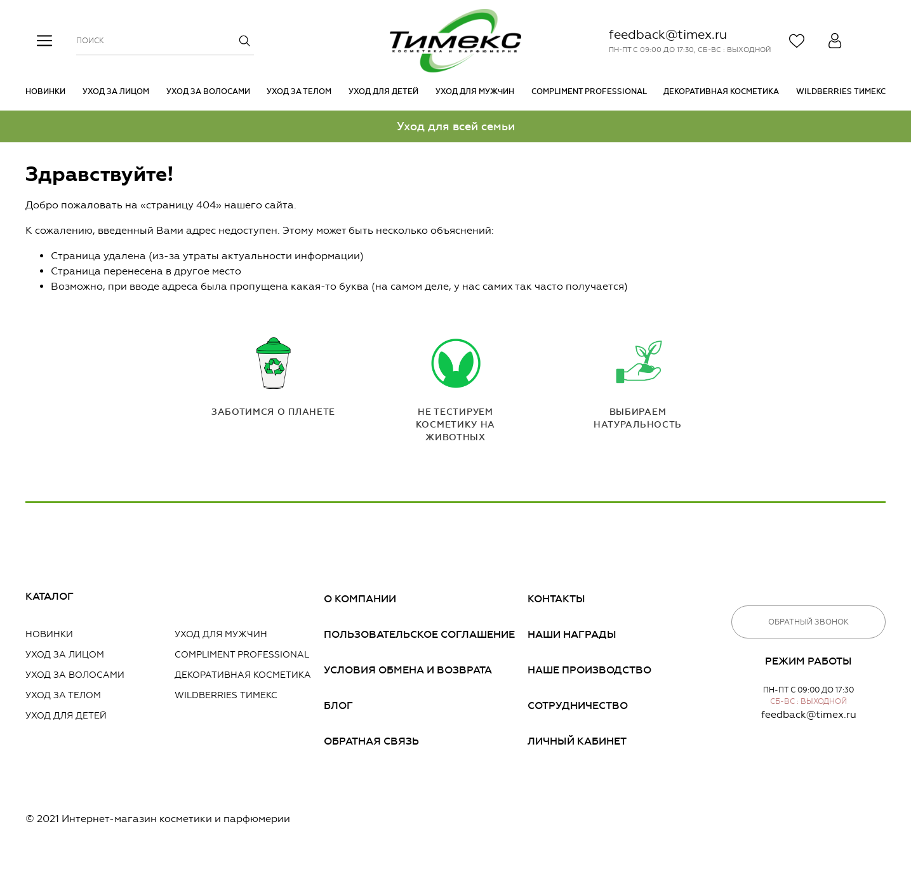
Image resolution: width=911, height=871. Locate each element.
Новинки (45, 91)
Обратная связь (371, 741)
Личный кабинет (577, 741)
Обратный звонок (808, 622)
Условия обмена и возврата (408, 670)
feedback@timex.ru (668, 34)
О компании (360, 599)
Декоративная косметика (721, 91)
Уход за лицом (116, 91)
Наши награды (572, 634)
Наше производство (589, 670)
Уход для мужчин (475, 91)
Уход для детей (383, 91)
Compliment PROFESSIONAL (589, 91)
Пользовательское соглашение (419, 634)
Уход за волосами (208, 91)
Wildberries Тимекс (841, 91)
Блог (338, 705)
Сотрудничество (578, 705)
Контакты (556, 599)
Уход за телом (299, 91)
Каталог (49, 596)
